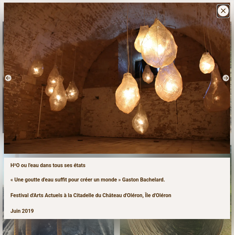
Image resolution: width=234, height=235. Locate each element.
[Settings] (223, 10)
